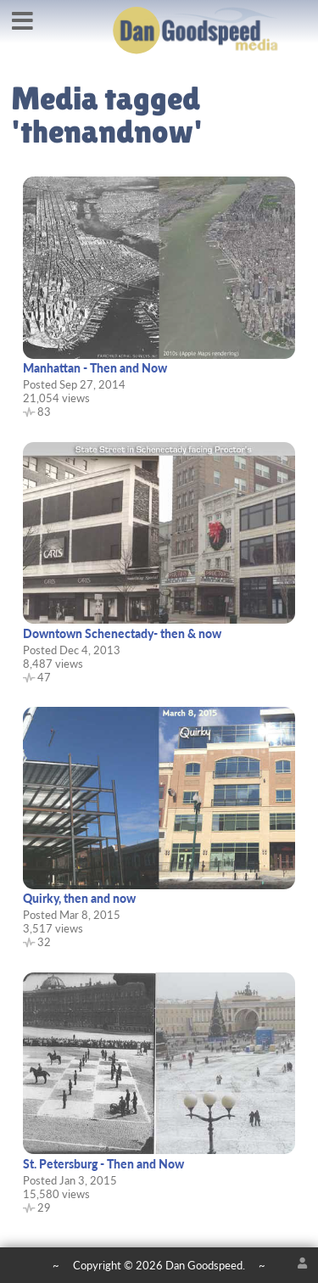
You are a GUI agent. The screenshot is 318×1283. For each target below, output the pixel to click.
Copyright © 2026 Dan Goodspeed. (159, 1265)
